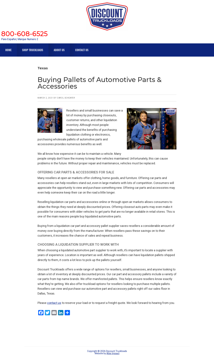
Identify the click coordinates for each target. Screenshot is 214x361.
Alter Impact (113, 353)
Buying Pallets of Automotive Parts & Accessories (100, 83)
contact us (54, 303)
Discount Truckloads (107, 16)
